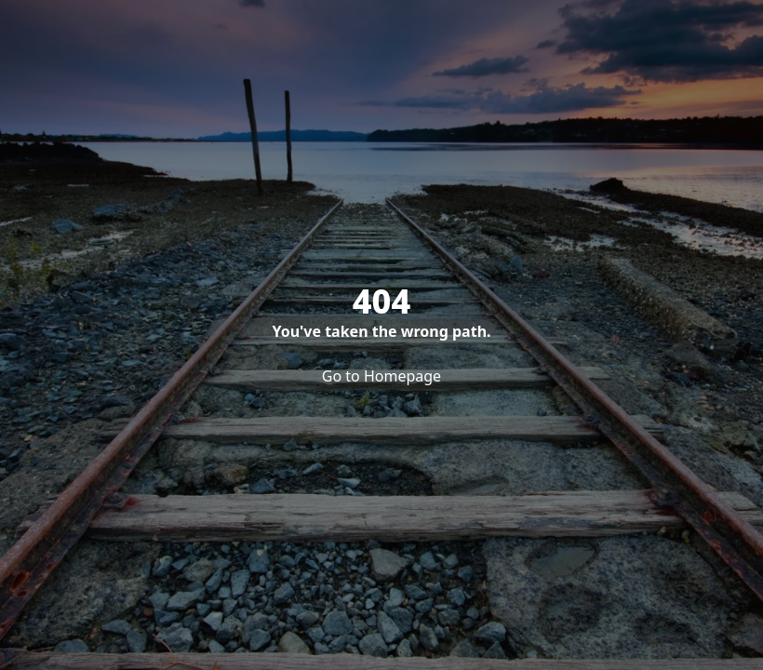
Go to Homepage (381, 376)
